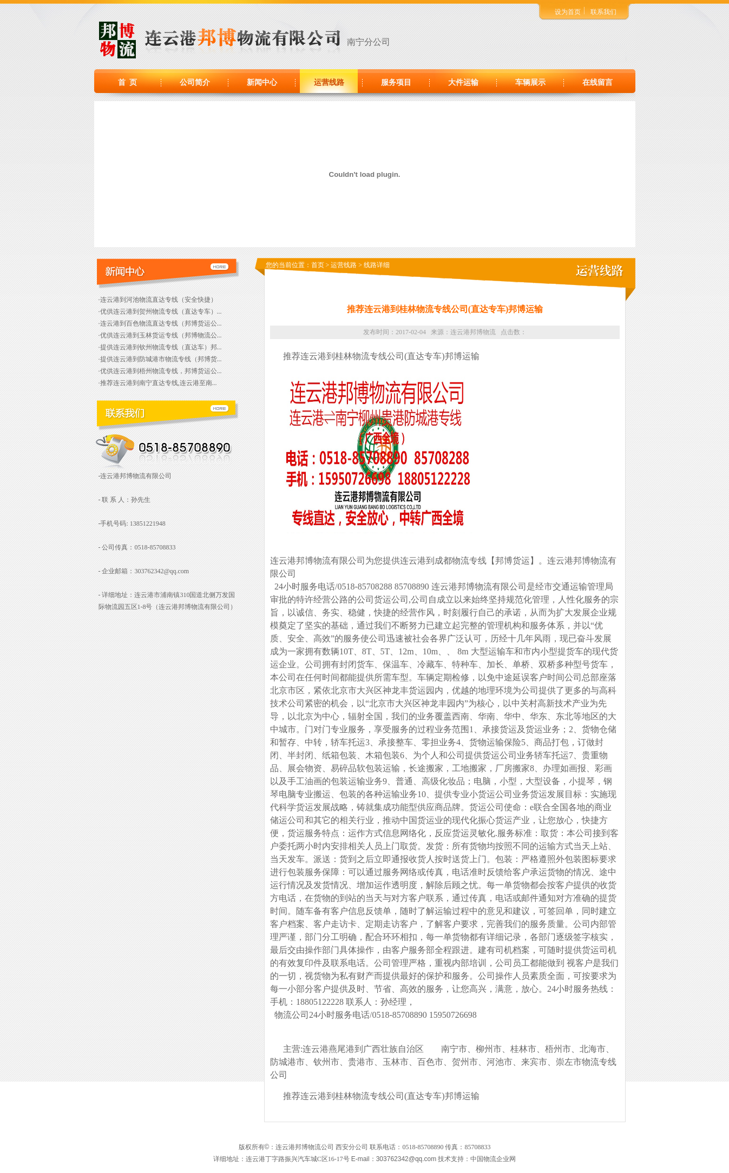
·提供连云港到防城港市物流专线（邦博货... (160, 359)
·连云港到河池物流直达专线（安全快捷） (157, 299)
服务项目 (396, 82)
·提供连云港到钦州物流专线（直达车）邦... (160, 347)
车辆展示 (530, 82)
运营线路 (329, 82)
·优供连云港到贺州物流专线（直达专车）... (160, 311)
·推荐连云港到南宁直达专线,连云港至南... (157, 383)
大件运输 (463, 82)
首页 (317, 265)
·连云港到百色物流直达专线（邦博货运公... (160, 323)
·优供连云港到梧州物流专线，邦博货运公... (160, 371)
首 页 (127, 82)
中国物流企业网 (493, 1159)
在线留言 (597, 82)
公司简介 (195, 82)
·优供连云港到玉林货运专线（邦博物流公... (160, 335)
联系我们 (603, 12)
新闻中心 (262, 82)
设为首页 (568, 12)
